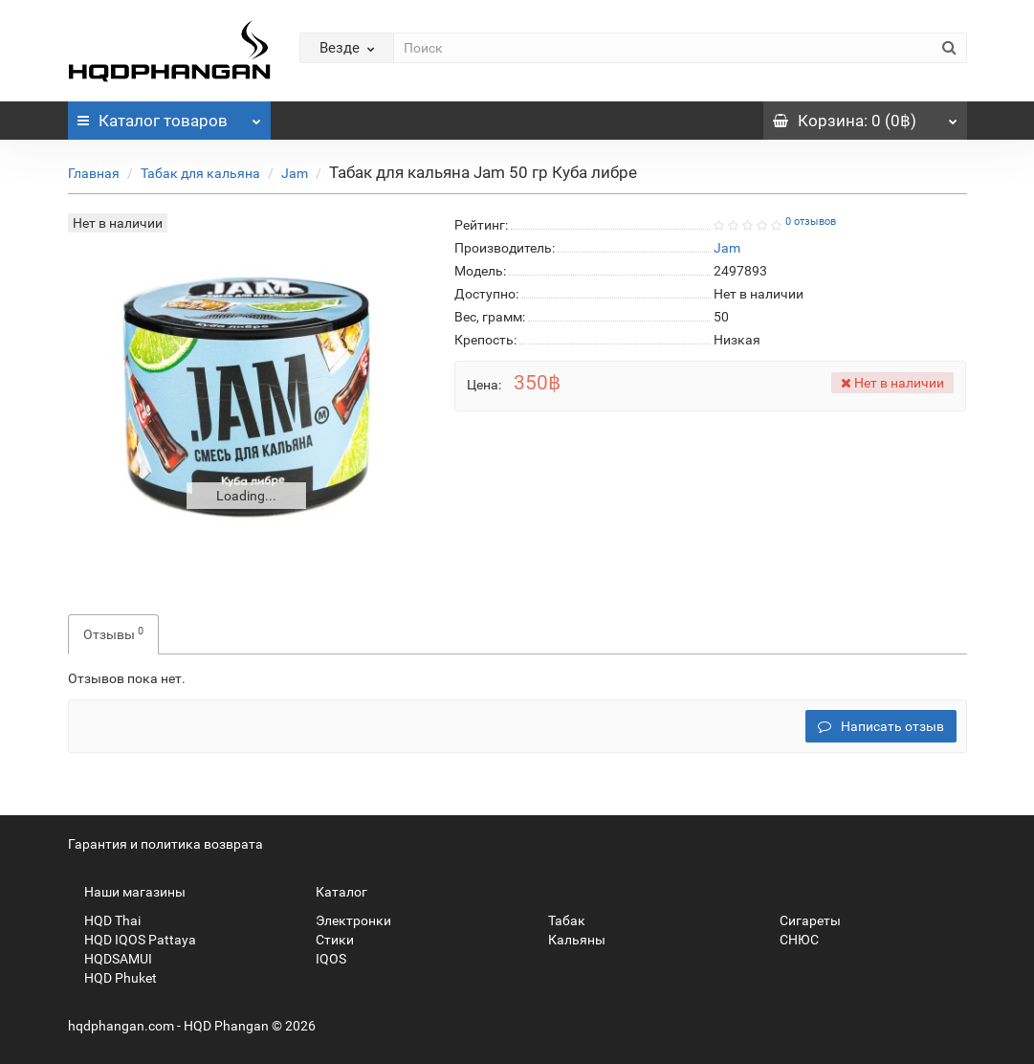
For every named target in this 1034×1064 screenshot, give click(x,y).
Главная (94, 173)
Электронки (345, 920)
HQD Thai (104, 920)
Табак (558, 920)
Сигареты (802, 920)
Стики (326, 939)
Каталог (169, 115)
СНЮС (791, 939)
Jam (294, 173)
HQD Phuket (112, 978)
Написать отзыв (881, 726)
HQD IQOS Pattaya (132, 939)
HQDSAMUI (110, 958)
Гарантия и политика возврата (165, 844)
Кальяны (568, 939)
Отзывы (113, 633)
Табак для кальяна (200, 173)
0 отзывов (810, 221)
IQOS (322, 958)
